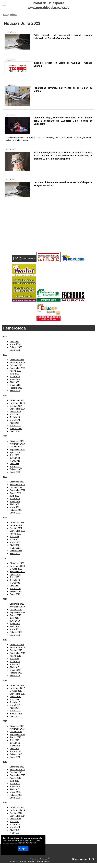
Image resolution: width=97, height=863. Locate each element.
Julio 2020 (14, 577)
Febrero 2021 (16, 551)
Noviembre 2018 (17, 647)
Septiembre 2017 (17, 694)
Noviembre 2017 (17, 688)
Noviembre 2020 (17, 566)
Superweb (43, 859)
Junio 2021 (15, 539)
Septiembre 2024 (17, 409)
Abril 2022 (14, 504)
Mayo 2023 (15, 461)
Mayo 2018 (15, 664)
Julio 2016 (14, 740)
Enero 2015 (15, 798)
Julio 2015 (14, 781)
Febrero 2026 (16, 347)
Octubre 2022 (16, 487)
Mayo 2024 (15, 420)
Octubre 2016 (16, 732)
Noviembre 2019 (17, 607)
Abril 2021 (14, 545)
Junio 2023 (15, 458)
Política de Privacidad (26, 861)
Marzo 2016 (15, 751)
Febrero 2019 (16, 632)
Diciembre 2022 (17, 482)
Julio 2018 (14, 659)
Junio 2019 (15, 621)
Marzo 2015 (15, 792)
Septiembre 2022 (17, 490)
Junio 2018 (15, 662)
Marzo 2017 (15, 711)
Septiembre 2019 (17, 612)
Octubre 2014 (16, 813)
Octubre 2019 (16, 609)
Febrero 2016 (16, 754)
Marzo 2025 (15, 385)
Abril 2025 (14, 382)
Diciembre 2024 (17, 400)
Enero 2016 (15, 757)
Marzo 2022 (15, 507)
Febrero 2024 (16, 429)
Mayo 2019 (15, 624)
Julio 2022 (14, 496)
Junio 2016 (15, 743)
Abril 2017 (14, 708)
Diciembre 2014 (17, 807)
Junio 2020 (15, 580)
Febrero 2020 (16, 591)
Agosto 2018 (15, 656)
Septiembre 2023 (17, 449)
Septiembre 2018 (17, 653)
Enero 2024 (15, 431)
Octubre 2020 (16, 569)
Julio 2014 (14, 822)
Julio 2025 (14, 374)
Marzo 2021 (15, 548)
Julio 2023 (14, 455)
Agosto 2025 (15, 371)
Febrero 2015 (16, 795)
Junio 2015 (15, 784)
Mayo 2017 (15, 705)
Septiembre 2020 (17, 572)
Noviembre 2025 (17, 362)
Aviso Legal (13, 861)
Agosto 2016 (15, 737)
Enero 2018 (15, 676)
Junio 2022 (15, 499)
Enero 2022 (15, 513)
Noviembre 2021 (17, 525)
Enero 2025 (15, 391)
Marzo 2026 (15, 344)
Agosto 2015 (15, 778)
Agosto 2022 (15, 493)
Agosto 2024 (15, 412)
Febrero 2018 (16, 673)
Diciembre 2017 (17, 685)
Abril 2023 (14, 464)
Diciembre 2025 (17, 360)
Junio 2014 (15, 824)
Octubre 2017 (16, 691)
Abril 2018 (14, 667)
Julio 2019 (14, 618)
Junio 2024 (15, 417)
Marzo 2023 (15, 466)
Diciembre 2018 (17, 645)
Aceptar (23, 848)
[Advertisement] (48, 230)
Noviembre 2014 (17, 810)
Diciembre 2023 (17, 441)
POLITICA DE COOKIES (27, 843)
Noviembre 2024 (17, 403)
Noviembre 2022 (17, 485)
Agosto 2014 (15, 819)
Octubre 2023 (16, 447)
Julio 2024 (14, 414)
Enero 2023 (15, 472)
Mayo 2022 (15, 501)
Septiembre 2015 (17, 775)
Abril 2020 (14, 586)
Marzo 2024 (15, 426)
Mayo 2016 (15, 746)
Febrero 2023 (16, 469)
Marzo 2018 (15, 670)
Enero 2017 (15, 716)
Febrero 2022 (16, 510)
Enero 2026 (15, 350)
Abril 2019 (14, 626)
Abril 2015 (14, 789)
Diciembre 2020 (17, 563)
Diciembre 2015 (17, 767)
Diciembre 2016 (17, 726)
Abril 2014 (14, 830)
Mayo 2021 (15, 542)
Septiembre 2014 (17, 816)
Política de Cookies (43, 861)
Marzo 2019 (15, 629)
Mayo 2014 (15, 827)
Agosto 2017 (15, 697)
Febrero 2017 (16, 713)
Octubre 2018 (16, 650)
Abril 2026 (14, 341)
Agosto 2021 (15, 534)
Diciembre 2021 (17, 522)
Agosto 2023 (15, 452)
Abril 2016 (14, 749)
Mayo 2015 (15, 786)
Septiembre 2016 (17, 734)
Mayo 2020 (15, 583)
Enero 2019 (15, 635)
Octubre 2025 (16, 365)
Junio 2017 (15, 702)
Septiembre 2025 (17, 368)
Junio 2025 (15, 376)
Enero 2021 (15, 554)
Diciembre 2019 (17, 604)
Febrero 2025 (16, 388)
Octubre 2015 (16, 772)
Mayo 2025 (15, 379)
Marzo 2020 (15, 589)
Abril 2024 (14, 423)
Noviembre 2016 (17, 729)
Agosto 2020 (15, 574)
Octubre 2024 (16, 406)
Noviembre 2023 (17, 444)
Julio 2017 (14, 699)
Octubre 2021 (16, 528)
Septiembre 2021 (17, 531)
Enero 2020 (15, 594)
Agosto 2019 (15, 615)
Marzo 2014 (15, 833)
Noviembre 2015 (17, 769)
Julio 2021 (14, 537)
